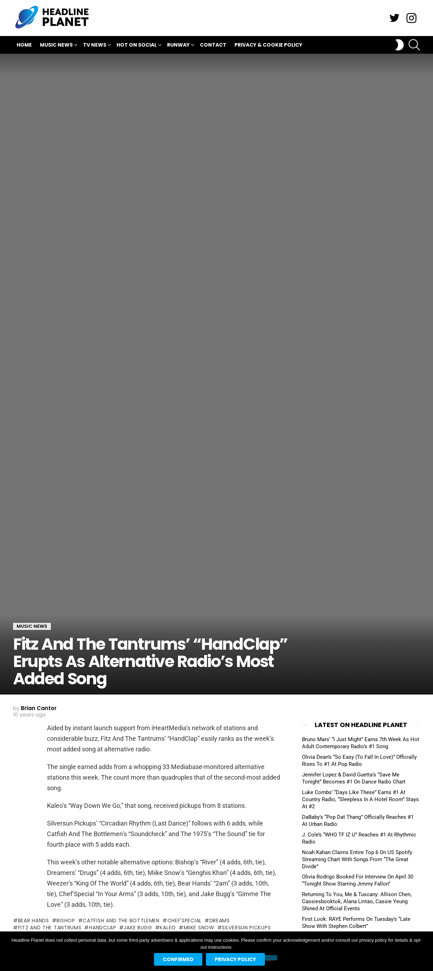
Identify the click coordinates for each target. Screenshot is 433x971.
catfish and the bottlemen (121, 920)
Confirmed (178, 959)
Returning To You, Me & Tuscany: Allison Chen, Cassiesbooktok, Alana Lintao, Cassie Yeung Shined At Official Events (356, 901)
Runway (178, 45)
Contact (213, 44)
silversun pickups (246, 927)
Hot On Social (137, 45)
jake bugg (138, 927)
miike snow (199, 927)
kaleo (168, 927)
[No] (268, 957)
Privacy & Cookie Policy (268, 44)
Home (24, 44)
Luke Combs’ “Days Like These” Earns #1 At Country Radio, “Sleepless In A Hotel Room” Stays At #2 (360, 799)
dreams (219, 920)
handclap (102, 927)
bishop (66, 920)
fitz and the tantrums (50, 927)
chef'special (184, 920)
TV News (94, 45)
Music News (56, 45)
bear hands (33, 920)
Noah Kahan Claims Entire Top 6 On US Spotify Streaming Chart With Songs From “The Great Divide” (357, 859)
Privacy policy (235, 959)
